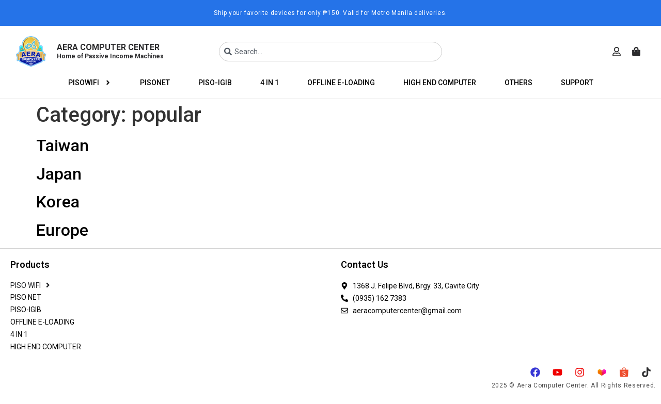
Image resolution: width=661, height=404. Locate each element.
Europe (62, 230)
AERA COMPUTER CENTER (110, 51)
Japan (59, 174)
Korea (58, 202)
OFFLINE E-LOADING (341, 82)
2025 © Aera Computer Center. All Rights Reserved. (574, 385)
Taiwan (62, 145)
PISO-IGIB (215, 82)
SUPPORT (577, 82)
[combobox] (330, 51)
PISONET (155, 82)
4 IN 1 (269, 82)
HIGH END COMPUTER (439, 82)
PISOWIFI (90, 82)
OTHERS (518, 82)
